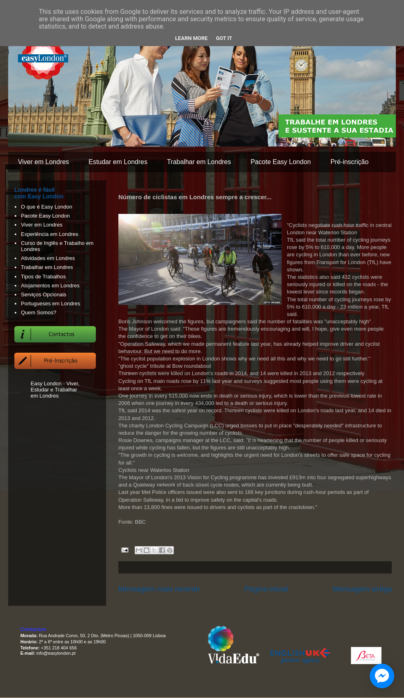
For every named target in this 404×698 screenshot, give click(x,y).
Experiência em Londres (49, 234)
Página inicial (266, 589)
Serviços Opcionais (43, 294)
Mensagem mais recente (159, 589)
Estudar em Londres (118, 161)
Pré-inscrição (349, 161)
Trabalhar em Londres (199, 161)
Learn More (191, 38)
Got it (224, 38)
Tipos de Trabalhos (43, 276)
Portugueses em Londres (50, 303)
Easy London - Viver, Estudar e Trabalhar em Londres (55, 389)
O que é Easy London (46, 207)
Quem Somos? (38, 312)
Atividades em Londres (48, 258)
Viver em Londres (43, 161)
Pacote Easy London (281, 161)
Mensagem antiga (362, 589)
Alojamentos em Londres (50, 285)
